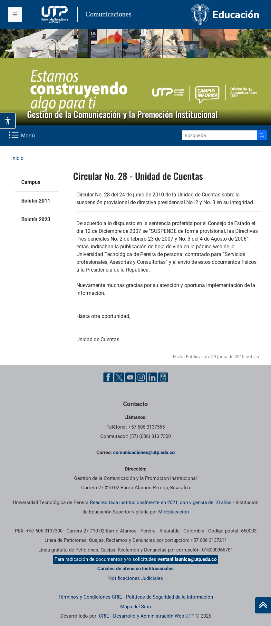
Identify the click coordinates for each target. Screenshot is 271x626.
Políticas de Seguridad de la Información (169, 597)
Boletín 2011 (35, 201)
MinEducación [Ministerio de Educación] (173, 512)
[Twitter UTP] (119, 377)
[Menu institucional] (15, 14)
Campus (30, 182)
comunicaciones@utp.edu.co (144, 452)
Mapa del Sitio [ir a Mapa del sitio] (135, 607)
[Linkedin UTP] (152, 377)
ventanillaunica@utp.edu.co (187, 559)
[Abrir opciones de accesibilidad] (8, 121)
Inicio (17, 158)
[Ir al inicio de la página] (263, 605)
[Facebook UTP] (108, 377)
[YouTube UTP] (130, 377)
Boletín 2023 (35, 219)
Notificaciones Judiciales (135, 578)
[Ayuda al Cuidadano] (163, 377)
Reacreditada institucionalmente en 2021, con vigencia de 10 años (161, 502)
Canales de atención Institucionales (135, 568)
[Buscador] (262, 135)
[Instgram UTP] (141, 377)
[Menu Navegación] (22, 135)
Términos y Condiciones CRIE (90, 597)
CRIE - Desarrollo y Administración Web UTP (146, 616)
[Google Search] (219, 135)
